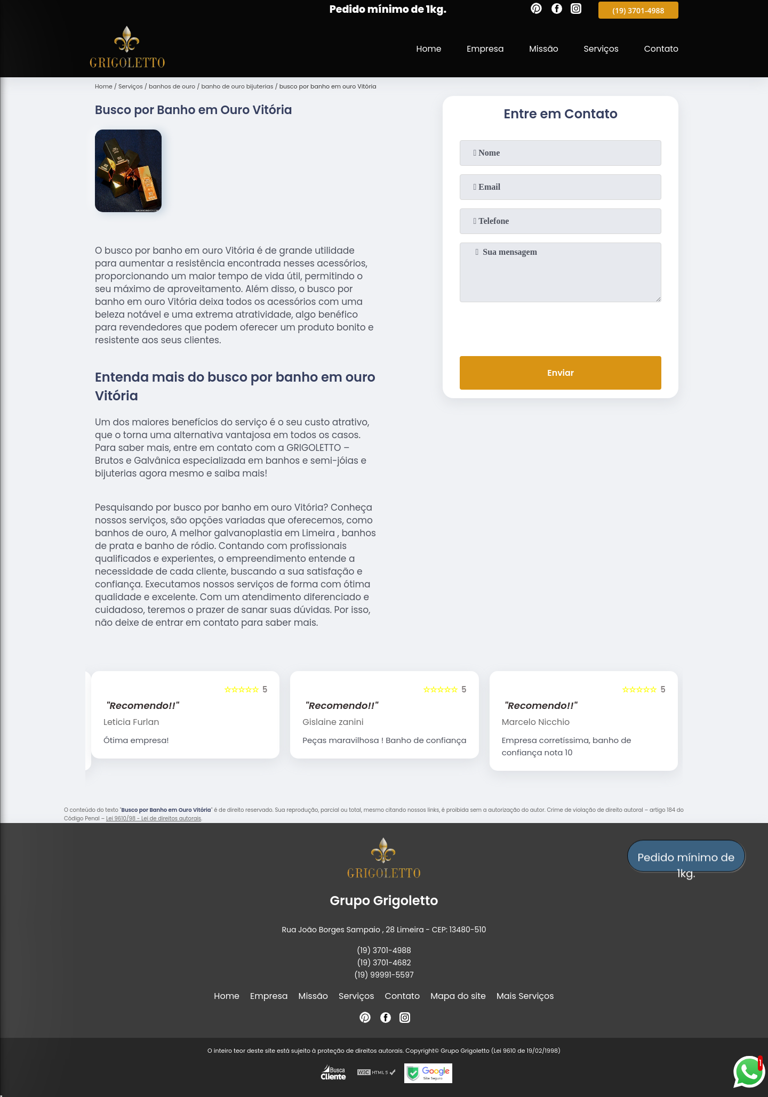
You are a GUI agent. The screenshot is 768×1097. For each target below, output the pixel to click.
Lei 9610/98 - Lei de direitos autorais (153, 818)
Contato (660, 49)
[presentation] (560, 327)
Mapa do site (458, 996)
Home (425, 49)
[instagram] (576, 10)
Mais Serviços (525, 996)
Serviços (600, 49)
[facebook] (556, 10)
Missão (541, 49)
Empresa (483, 49)
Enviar (560, 373)
